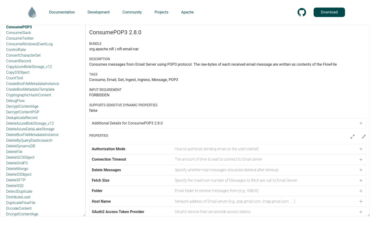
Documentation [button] (62, 12)
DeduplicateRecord (22, 118)
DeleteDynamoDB (20, 146)
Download (329, 12)
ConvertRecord (18, 61)
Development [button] (99, 12)
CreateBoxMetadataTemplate (30, 89)
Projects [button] (161, 12)
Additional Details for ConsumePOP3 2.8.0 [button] (127, 123)
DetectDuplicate (19, 191)
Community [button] (132, 12)
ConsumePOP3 (19, 27)
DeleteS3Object (18, 174)
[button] (228, 149)
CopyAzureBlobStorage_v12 (29, 66)
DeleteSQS (15, 186)
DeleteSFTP (15, 180)
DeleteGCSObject (20, 157)
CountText (14, 78)
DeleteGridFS (17, 163)
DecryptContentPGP (22, 112)
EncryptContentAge (22, 214)
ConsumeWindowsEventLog (29, 44)
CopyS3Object (17, 72)
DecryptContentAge (22, 106)
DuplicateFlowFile (20, 203)
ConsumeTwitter (20, 38)
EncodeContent (19, 208)
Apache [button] (187, 12)
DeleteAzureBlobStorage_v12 (30, 123)
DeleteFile (14, 152)
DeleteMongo (17, 169)
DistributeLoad (18, 197)
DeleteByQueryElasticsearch (29, 140)
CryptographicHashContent (28, 95)
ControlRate (16, 49)
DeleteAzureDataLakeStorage (30, 129)
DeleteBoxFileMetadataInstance (32, 135)
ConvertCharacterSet (23, 55)
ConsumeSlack (18, 32)
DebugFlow (15, 101)
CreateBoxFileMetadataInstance (32, 83)
